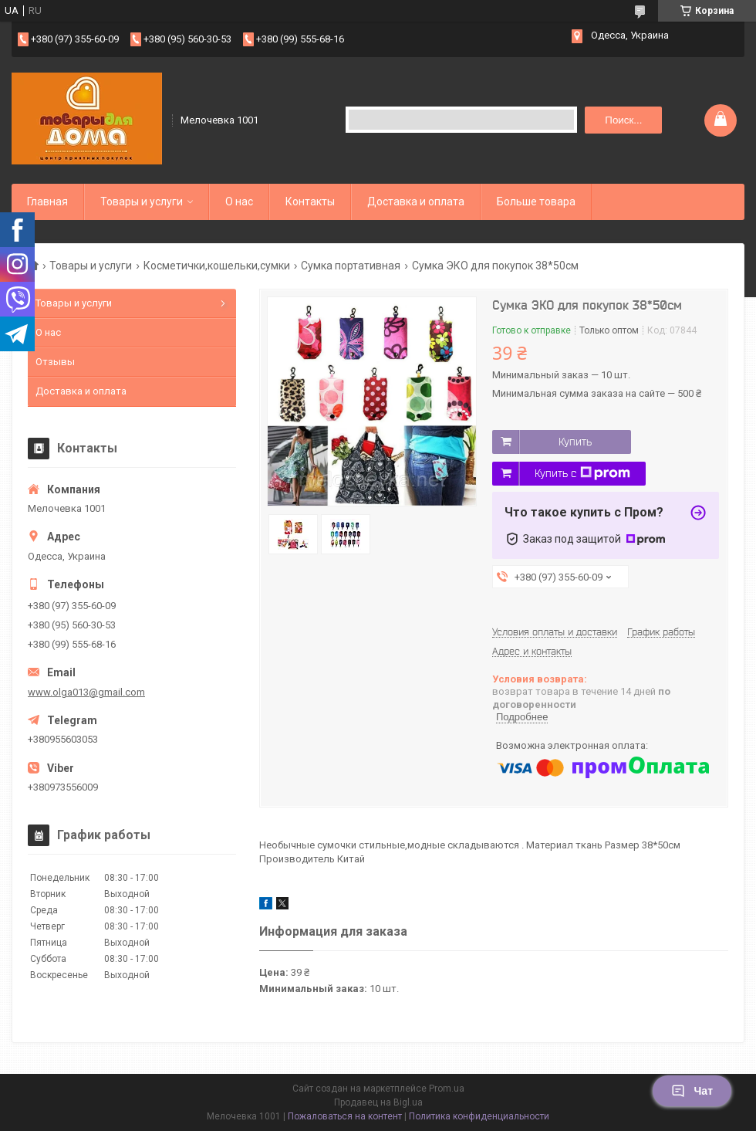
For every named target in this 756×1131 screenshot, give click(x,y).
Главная (47, 201)
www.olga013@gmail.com (86, 692)
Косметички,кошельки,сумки (216, 265)
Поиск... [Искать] (623, 120)
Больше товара (536, 201)
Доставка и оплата (415, 201)
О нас (239, 201)
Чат (692, 1091)
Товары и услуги (141, 201)
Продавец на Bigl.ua (378, 1102)
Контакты (310, 201)
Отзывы (55, 361)
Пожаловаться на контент (345, 1116)
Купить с (582, 473)
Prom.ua (446, 1088)
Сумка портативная (350, 265)
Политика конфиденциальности (479, 1116)
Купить (575, 441)
